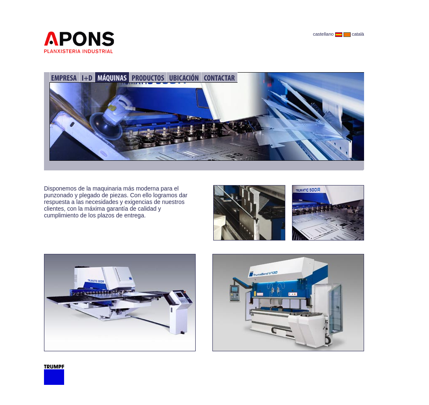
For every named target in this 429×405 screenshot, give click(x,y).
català (354, 34)
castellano (327, 34)
